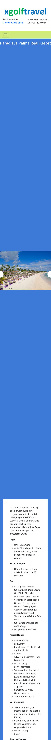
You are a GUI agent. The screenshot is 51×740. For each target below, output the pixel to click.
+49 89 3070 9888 (13, 22)
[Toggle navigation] (5, 34)
